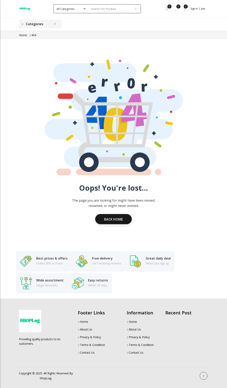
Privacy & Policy (89, 337)
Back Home (113, 219)
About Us (85, 329)
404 (33, 35)
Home (23, 35)
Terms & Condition (91, 345)
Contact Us (86, 352)
